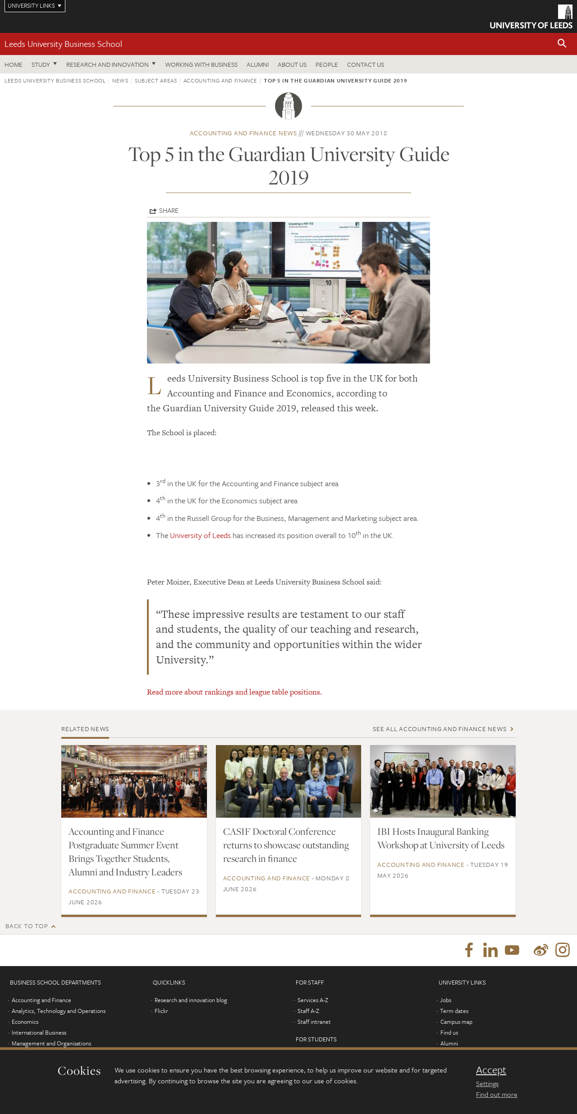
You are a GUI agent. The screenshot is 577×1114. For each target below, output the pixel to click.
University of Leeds (200, 535)
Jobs (445, 999)
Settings (487, 1083)
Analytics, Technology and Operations (58, 1010)
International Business (39, 1032)
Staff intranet (314, 1021)
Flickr (161, 1010)
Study (41, 64)
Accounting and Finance (220, 80)
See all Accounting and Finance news (439, 728)
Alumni (258, 64)
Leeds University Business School (63, 43)
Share (169, 210)
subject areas (156, 80)
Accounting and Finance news (243, 133)
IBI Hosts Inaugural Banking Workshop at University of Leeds (440, 838)
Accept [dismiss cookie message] (491, 1069)
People (327, 64)
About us (292, 64)
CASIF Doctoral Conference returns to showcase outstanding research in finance (286, 844)
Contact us (365, 64)
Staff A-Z (308, 1010)
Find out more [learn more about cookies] (496, 1094)
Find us (449, 1032)
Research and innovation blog (191, 999)
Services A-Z (313, 999)
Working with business (201, 64)
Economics (25, 1021)
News (120, 80)
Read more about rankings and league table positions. (234, 691)
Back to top (26, 925)
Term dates (454, 1010)
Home (14, 64)
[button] (562, 44)
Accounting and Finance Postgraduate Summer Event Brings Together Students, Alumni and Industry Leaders (125, 851)
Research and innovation (107, 64)
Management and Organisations (51, 1043)
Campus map (456, 1021)
